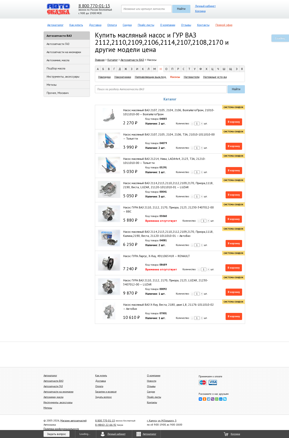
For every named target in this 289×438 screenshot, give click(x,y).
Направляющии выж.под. (150, 77)
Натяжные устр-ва (215, 77)
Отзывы (186, 25)
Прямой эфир (223, 25)
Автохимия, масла (58, 60)
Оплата (112, 25)
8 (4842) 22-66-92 (105, 424)
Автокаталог (55, 25)
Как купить (76, 25)
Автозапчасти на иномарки (64, 52)
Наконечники (122, 77)
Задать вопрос (103, 397)
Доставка (95, 25)
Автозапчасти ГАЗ (58, 44)
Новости (151, 381)
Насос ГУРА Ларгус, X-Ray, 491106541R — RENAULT (156, 256)
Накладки (104, 77)
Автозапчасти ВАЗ (59, 35)
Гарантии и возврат (106, 391)
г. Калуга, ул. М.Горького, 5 (161, 420)
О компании (167, 25)
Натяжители (191, 77)
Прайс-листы (146, 25)
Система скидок (233, 107)
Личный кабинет (205, 6)
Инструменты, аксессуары (63, 76)
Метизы (52, 84)
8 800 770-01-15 (94, 6)
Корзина (200, 11)
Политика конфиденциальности (61, 428)
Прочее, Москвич (58, 93)
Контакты (203, 25)
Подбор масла (56, 68)
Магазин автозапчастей (73, 420)
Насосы (175, 77)
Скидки (127, 25)
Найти (181, 8)
